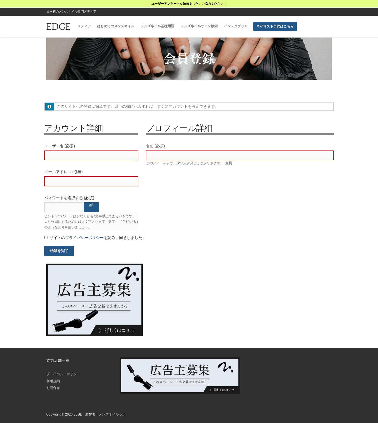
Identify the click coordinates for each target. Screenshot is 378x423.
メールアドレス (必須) (63, 172)
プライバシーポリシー (84, 237)
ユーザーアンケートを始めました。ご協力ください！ (189, 4)
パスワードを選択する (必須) (69, 198)
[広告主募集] (94, 334)
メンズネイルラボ (112, 414)
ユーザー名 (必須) (59, 146)
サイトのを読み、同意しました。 (95, 237)
